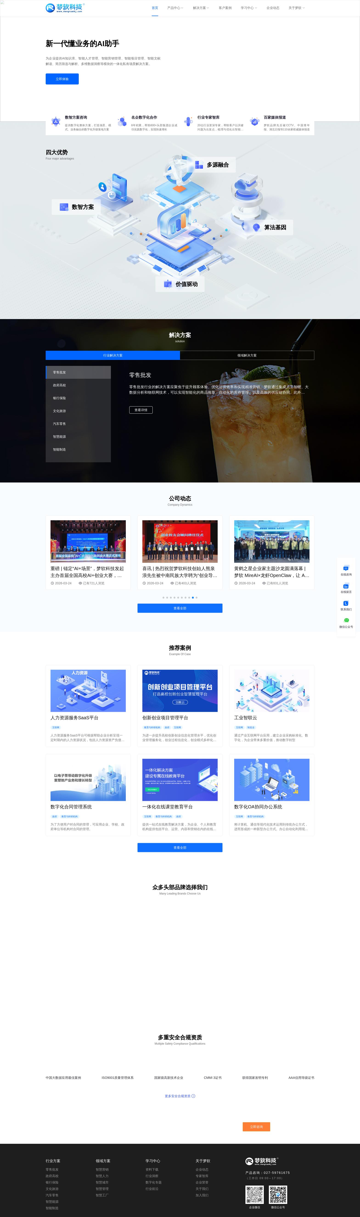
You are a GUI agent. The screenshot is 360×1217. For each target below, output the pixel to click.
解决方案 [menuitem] (201, 11)
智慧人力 (102, 1156)
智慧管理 (102, 1169)
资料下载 (152, 1150)
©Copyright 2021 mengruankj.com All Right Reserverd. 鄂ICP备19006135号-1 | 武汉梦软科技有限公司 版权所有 (180, 1211)
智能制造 (52, 1188)
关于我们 (202, 1169)
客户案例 (225, 8)
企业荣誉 (202, 1163)
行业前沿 (152, 1169)
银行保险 (52, 1163)
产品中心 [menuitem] (175, 11)
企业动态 (273, 8)
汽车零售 (52, 1176)
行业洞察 (152, 1156)
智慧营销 (102, 1150)
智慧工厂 (102, 1176)
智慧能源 (52, 1182)
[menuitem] (155, 8)
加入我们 (202, 1176)
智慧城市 (102, 1163)
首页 (155, 8)
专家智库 (202, 1156)
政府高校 (52, 1156)
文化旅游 (52, 1169)
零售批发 (52, 1150)
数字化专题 (154, 1163)
